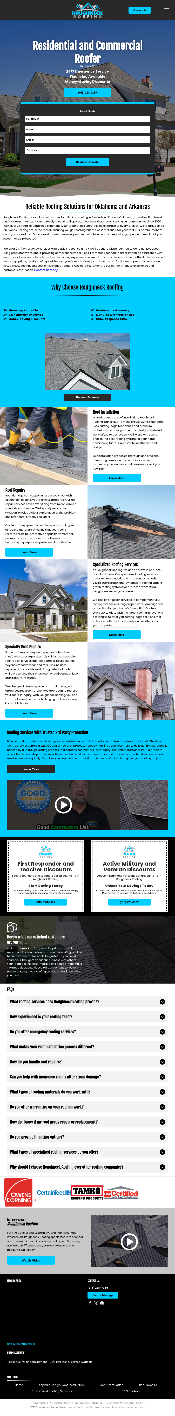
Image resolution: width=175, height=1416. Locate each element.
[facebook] (90, 1309)
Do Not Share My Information (60, 1408)
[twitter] (96, 1309)
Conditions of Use (82, 1408)
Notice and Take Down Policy (105, 1408)
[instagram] (102, 1309)
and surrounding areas (21, 1349)
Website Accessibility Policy (131, 1408)
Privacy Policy (38, 1408)
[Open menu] (166, 10)
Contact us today (46, 270)
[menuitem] (19, 1390)
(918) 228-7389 (98, 1293)
